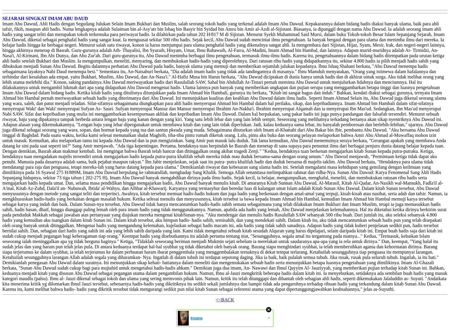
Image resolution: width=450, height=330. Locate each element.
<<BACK (225, 299)
